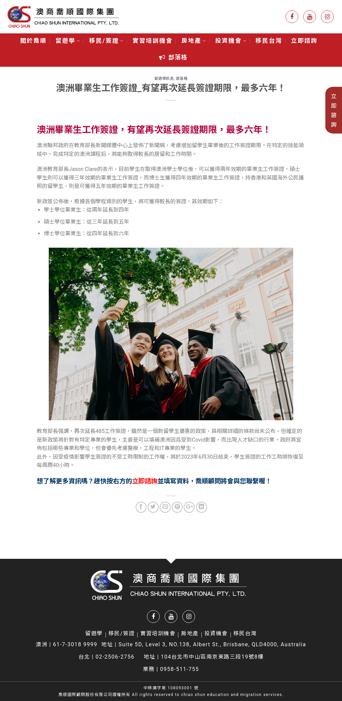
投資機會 (231, 40)
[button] (173, 57)
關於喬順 (33, 40)
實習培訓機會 (153, 40)
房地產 (193, 40)
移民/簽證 (106, 40)
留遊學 (67, 40)
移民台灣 (268, 40)
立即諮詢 (304, 40)
